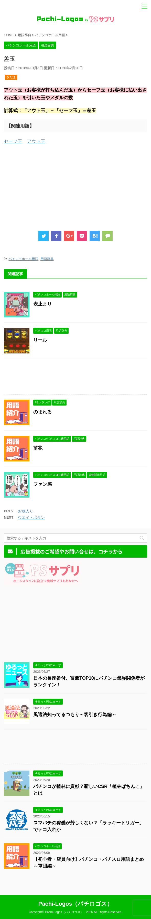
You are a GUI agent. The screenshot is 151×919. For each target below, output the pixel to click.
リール (40, 340)
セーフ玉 (13, 141)
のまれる (42, 411)
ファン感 (42, 484)
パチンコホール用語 (23, 259)
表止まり (42, 304)
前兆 (37, 448)
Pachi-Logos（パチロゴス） (75, 904)
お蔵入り (25, 511)
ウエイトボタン (31, 517)
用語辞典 (47, 259)
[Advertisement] (75, 186)
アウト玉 (36, 141)
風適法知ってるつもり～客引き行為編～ (74, 714)
